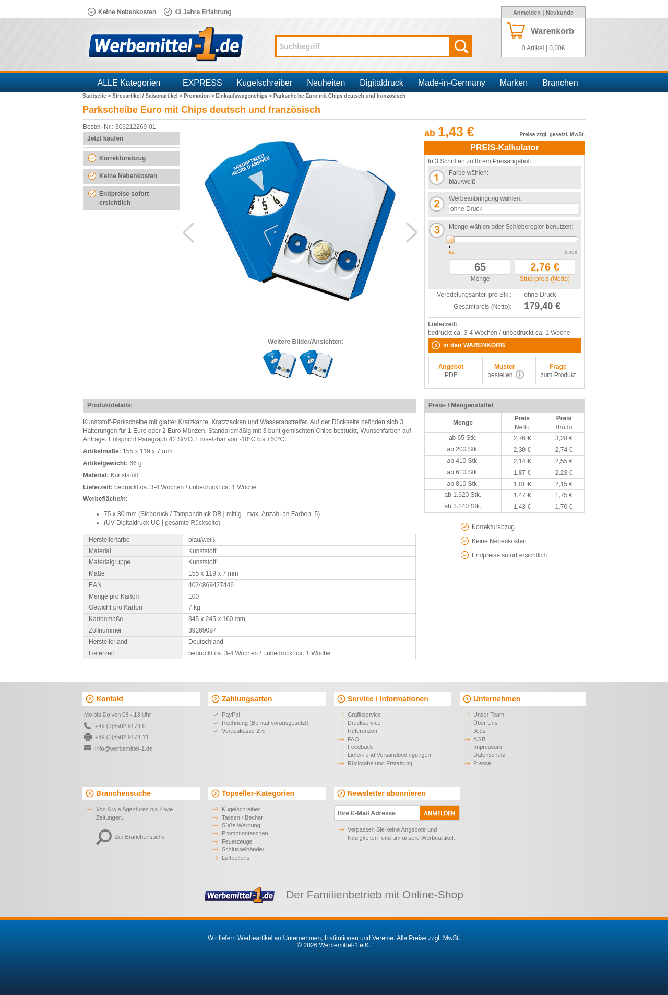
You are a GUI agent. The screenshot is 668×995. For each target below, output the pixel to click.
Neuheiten (326, 82)
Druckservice (364, 723)
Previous (188, 232)
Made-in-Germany (451, 82)
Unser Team (488, 714)
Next (412, 232)
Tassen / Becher (242, 817)
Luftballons (235, 857)
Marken (514, 82)
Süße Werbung (241, 825)
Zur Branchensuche (130, 837)
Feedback (360, 747)
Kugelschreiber (265, 82)
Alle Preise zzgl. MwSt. (428, 938)
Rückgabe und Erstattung (380, 763)
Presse (482, 763)
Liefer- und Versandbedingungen (389, 755)
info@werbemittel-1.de (123, 748)
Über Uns (485, 723)
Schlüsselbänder (243, 849)
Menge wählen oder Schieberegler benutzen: (511, 226)
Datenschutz (489, 755)
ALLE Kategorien (129, 82)
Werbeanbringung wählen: (485, 198)
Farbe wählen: (468, 173)
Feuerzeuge (237, 841)
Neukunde (560, 12)
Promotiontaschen (245, 833)
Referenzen (362, 731)
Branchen (560, 82)
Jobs (479, 731)
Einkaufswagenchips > (244, 96)
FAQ (353, 739)
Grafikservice (364, 714)
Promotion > (200, 96)
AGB (479, 739)
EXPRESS (202, 82)
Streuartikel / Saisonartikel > (148, 96)
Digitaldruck (381, 82)
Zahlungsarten (247, 699)
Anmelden (527, 12)
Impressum (487, 747)
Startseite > (97, 96)
